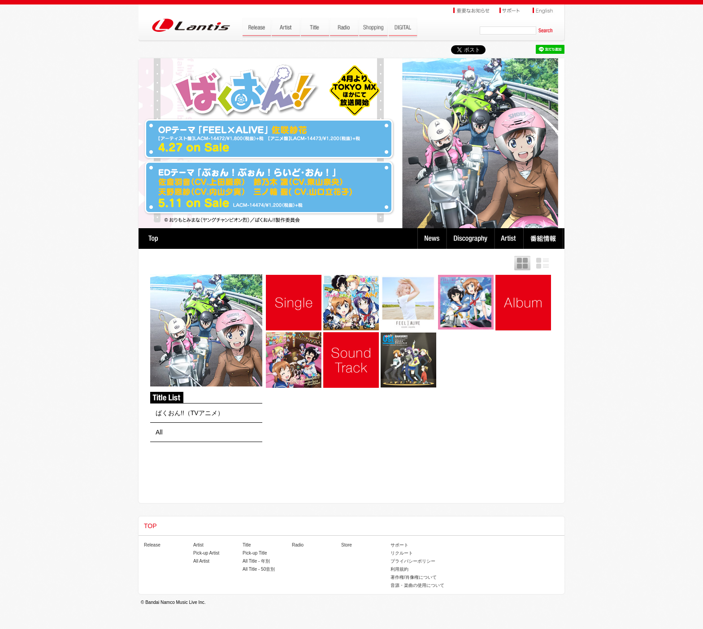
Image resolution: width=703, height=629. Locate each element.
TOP (153, 238)
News (432, 238)
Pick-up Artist (206, 553)
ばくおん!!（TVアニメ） (190, 412)
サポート (399, 544)
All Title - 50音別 (259, 569)
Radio (298, 544)
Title (247, 544)
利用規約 (399, 569)
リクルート (402, 553)
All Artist (201, 561)
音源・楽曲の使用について (417, 585)
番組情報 (544, 238)
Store (346, 544)
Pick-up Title (255, 553)
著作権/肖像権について (414, 577)
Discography (471, 238)
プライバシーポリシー (413, 561)
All (159, 432)
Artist (510, 238)
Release (152, 544)
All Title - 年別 (256, 561)
